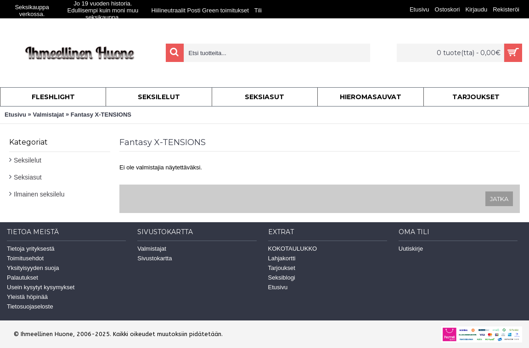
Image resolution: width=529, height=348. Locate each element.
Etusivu (15, 114)
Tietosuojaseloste (30, 306)
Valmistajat (48, 114)
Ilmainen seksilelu (39, 194)
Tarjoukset (281, 267)
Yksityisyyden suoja (33, 267)
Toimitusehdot (25, 258)
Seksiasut (28, 177)
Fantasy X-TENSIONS (101, 114)
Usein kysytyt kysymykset (40, 287)
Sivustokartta (154, 258)
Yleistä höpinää (27, 296)
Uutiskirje (411, 248)
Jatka (499, 198)
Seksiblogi (281, 277)
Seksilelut (27, 160)
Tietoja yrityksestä (31, 248)
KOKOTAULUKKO (292, 248)
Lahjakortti (282, 258)
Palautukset (22, 277)
